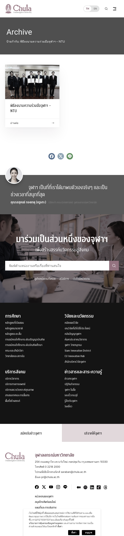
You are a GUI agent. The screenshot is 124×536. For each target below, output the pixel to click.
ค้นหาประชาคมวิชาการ (76, 340)
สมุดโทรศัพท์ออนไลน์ (45, 502)
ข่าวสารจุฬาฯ (71, 379)
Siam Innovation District (78, 351)
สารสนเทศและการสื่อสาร (17, 395)
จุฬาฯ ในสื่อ (70, 390)
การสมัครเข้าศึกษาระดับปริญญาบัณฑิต (25, 340)
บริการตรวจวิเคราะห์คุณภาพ (19, 390)
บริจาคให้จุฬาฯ (93, 433)
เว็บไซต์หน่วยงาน (81, 279)
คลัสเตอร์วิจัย (71, 323)
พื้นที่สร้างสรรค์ (12, 401)
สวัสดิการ (64, 279)
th (87, 8)
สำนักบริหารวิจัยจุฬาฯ (75, 362)
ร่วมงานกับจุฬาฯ (43, 519)
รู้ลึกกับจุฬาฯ (71, 401)
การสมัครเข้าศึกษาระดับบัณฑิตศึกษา (23, 345)
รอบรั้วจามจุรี (71, 395)
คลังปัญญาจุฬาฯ (73, 334)
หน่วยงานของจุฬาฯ (44, 496)
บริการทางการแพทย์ (15, 384)
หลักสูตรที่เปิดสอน (14, 323)
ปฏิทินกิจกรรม (72, 384)
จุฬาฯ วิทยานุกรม (73, 345)
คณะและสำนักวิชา (14, 351)
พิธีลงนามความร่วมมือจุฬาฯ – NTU (30, 108)
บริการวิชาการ (12, 379)
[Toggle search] (106, 9)
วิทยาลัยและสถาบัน (14, 356)
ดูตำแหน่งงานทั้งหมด (45, 279)
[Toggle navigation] (114, 9)
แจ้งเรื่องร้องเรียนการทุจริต (48, 513)
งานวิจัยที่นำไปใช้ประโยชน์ (77, 328)
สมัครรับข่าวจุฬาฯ (31, 433)
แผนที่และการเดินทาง (45, 508)
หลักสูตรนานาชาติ (14, 328)
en (95, 8)
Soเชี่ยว (68, 406)
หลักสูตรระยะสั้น (13, 334)
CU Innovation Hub (75, 356)
